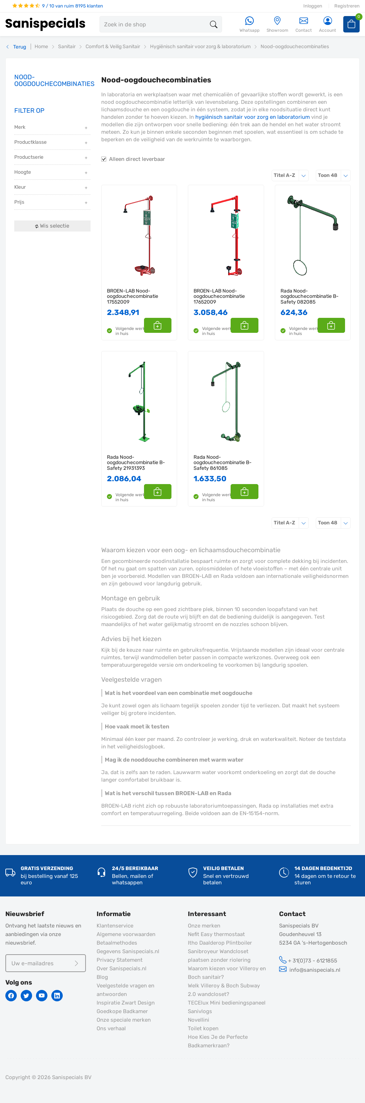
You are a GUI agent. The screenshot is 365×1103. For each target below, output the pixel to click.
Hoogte (51, 173)
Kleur (51, 188)
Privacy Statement (120, 960)
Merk (51, 128)
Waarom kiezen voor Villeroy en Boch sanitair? (227, 972)
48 (334, 175)
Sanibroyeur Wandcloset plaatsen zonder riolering (219, 955)
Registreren (347, 6)
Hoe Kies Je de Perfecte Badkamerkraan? (218, 1041)
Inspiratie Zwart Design (126, 1003)
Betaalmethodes (117, 943)
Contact (303, 24)
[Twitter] (26, 995)
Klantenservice (115, 925)
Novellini (198, 1020)
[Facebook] (11, 995)
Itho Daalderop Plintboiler (220, 943)
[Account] (327, 25)
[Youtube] (41, 995)
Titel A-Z (291, 175)
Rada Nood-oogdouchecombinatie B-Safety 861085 (223, 462)
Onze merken (204, 925)
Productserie (51, 158)
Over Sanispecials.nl (121, 968)
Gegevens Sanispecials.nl (128, 951)
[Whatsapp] (249, 25)
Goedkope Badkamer (122, 1011)
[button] (163, 325)
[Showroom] (277, 25)
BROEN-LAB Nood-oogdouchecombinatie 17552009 (132, 296)
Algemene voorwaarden (126, 934)
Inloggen (312, 6)
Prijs (51, 203)
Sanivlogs (200, 1011)
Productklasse (51, 143)
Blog (102, 977)
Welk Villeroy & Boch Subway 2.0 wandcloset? (224, 989)
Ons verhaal (111, 1028)
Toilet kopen (203, 1028)
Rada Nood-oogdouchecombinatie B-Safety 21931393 (136, 462)
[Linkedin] (57, 995)
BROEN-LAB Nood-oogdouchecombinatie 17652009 (219, 296)
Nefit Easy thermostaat (216, 934)
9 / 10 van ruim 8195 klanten (57, 6)
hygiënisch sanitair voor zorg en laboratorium (252, 117)
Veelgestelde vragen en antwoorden (125, 989)
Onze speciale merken (124, 1020)
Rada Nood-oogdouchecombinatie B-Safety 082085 (310, 296)
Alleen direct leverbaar (137, 159)
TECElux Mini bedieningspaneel (227, 1003)
